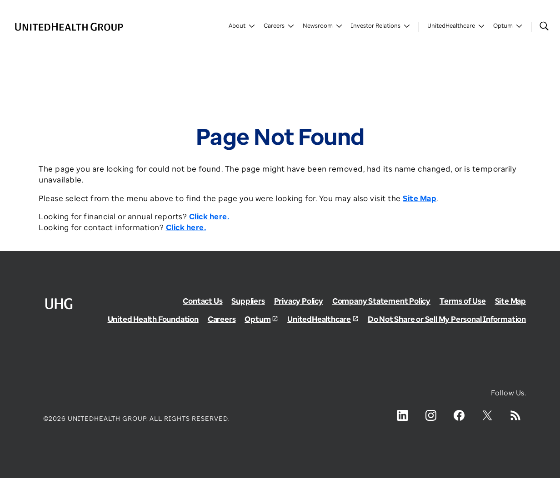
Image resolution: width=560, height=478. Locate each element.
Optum (257, 319)
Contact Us (202, 301)
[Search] (544, 25)
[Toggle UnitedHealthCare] (456, 27)
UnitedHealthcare (319, 319)
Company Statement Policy (381, 301)
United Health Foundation (153, 319)
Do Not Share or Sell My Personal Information (447, 319)
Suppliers (248, 301)
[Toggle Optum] (508, 27)
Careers (222, 319)
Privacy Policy (298, 301)
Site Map (510, 301)
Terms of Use (463, 301)
